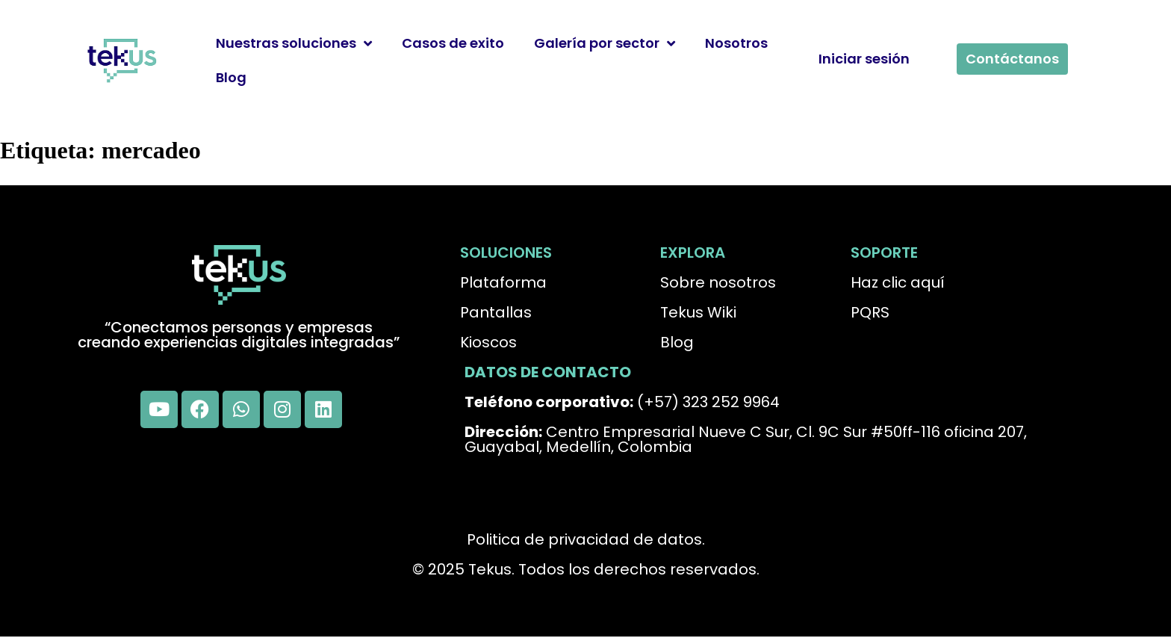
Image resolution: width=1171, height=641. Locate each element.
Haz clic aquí (898, 282)
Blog (231, 77)
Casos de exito (453, 43)
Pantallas (496, 312)
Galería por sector (604, 43)
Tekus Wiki (698, 312)
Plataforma (503, 282)
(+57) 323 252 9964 (622, 401)
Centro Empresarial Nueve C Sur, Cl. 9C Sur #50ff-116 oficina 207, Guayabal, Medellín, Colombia (746, 439)
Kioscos (488, 342)
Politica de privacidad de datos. (586, 539)
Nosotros (736, 43)
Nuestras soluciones (294, 43)
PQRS (870, 312)
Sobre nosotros (718, 282)
